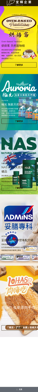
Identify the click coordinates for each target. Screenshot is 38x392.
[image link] (19, 3)
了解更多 (19, 65)
